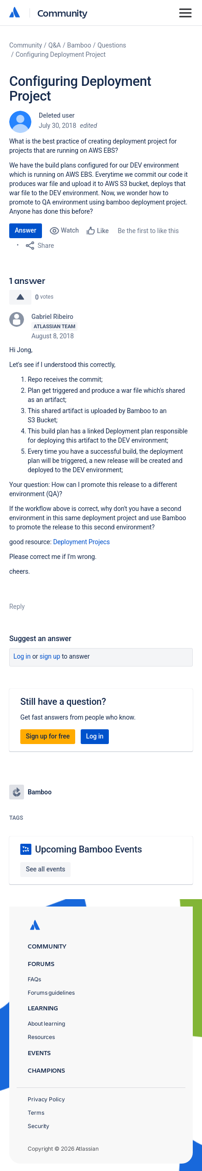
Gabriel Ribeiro (52, 316)
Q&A (54, 45)
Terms (36, 1112)
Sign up (50, 656)
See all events (45, 869)
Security (38, 1126)
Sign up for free (48, 736)
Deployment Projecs (81, 542)
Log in (22, 656)
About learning (46, 1023)
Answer (25, 230)
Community (62, 12)
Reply (17, 606)
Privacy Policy (46, 1099)
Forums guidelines (51, 992)
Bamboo (79, 45)
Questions (111, 45)
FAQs (34, 979)
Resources (41, 1036)
